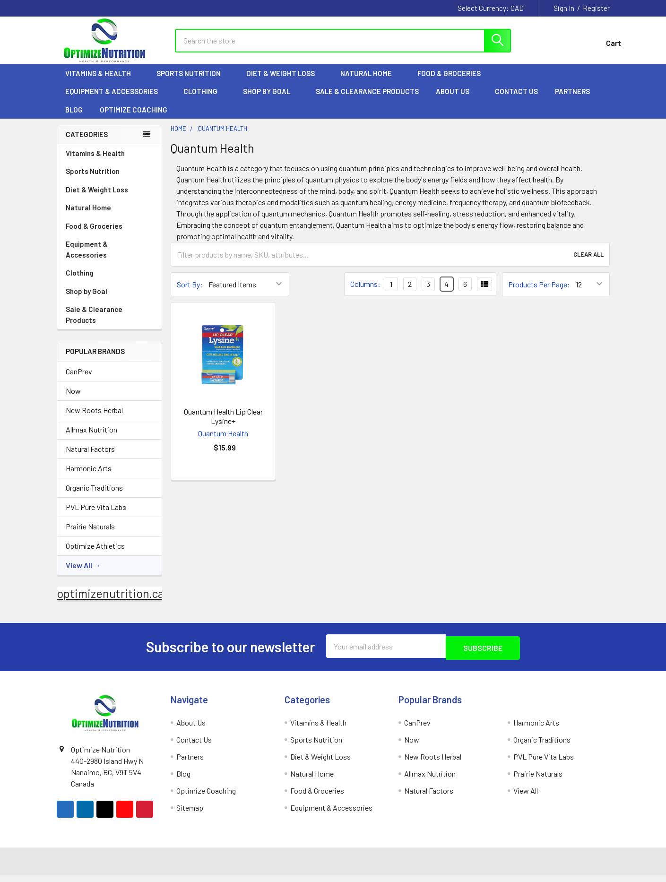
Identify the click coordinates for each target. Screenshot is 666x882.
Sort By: (190, 292)
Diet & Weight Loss (284, 82)
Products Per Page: (539, 292)
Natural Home (370, 82)
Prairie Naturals (90, 534)
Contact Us (516, 99)
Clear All (588, 263)
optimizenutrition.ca (110, 602)
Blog (74, 118)
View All (79, 573)
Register (596, 8)
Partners (576, 99)
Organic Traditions (94, 496)
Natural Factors (90, 457)
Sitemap (189, 814)
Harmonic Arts (89, 476)
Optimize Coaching (133, 118)
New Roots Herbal (94, 418)
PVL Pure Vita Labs (96, 515)
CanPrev (79, 379)
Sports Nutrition (192, 82)
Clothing (204, 99)
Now (73, 399)
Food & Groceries (453, 82)
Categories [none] (87, 142)
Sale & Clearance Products (367, 99)
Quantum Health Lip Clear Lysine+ (223, 424)
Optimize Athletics (95, 554)
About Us (457, 99)
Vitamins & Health (102, 82)
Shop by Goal (271, 99)
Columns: (365, 292)
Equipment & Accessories (115, 99)
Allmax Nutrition (91, 437)
